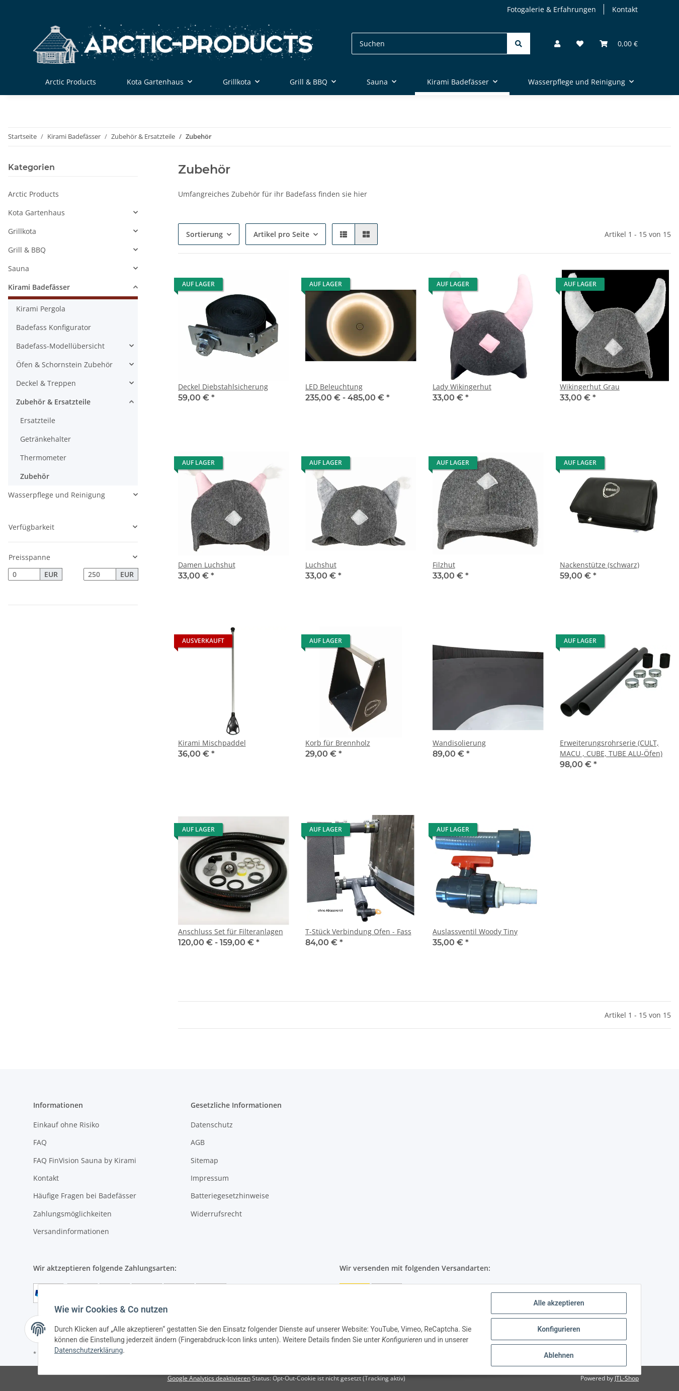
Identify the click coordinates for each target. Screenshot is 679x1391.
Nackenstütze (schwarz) (599, 564)
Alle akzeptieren (558, 1303)
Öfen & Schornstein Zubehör (64, 364)
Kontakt (625, 9)
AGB (198, 1142)
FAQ (40, 1142)
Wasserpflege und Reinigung (56, 495)
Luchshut (320, 564)
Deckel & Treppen (46, 383)
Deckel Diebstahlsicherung (223, 386)
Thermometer (43, 457)
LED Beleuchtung (334, 386)
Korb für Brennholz (337, 743)
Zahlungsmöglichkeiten (72, 1213)
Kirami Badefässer (39, 287)
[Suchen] (429, 43)
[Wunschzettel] (579, 43)
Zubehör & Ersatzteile (53, 401)
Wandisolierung (459, 743)
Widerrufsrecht (216, 1213)
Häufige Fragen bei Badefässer (84, 1195)
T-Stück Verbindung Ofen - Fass (358, 931)
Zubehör (34, 476)
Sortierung (204, 234)
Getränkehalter (45, 439)
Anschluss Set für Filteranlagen (230, 931)
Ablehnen (558, 1355)
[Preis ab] (24, 574)
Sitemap (204, 1160)
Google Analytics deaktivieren (208, 1378)
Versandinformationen (71, 1231)
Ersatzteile (37, 420)
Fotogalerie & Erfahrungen (551, 9)
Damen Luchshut (206, 564)
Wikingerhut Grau (590, 386)
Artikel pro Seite (281, 234)
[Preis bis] (99, 574)
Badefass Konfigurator (53, 327)
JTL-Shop (627, 1378)
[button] (557, 43)
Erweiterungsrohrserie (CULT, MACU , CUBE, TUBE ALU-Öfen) (611, 748)
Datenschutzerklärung (88, 1350)
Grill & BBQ (27, 250)
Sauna (18, 268)
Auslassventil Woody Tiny (475, 931)
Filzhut (444, 564)
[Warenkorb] (618, 43)
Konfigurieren (558, 1329)
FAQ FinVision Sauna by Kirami (84, 1160)
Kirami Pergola (40, 308)
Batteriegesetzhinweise (230, 1195)
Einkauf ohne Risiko (66, 1124)
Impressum (210, 1178)
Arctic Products (33, 194)
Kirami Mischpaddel (212, 743)
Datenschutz (212, 1124)
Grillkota (22, 231)
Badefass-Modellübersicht (60, 346)
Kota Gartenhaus (36, 212)
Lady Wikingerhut (462, 386)
